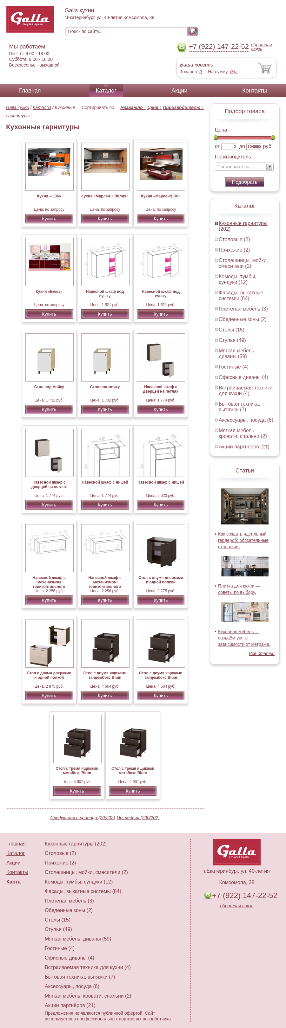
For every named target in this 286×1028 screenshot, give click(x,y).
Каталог (106, 90)
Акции (179, 90)
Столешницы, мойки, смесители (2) (243, 263)
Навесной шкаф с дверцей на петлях (161, 389)
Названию (133, 107)
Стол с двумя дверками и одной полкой (160, 579)
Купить (49, 218)
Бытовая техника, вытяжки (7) (239, 406)
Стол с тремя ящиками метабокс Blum (77, 770)
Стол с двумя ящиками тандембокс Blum (104, 675)
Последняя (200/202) (138, 817)
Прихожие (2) (234, 250)
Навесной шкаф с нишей (105, 482)
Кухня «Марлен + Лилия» (104, 196)
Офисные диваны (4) (243, 377)
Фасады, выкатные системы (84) (241, 295)
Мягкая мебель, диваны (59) (237, 353)
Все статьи (262, 653)
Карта (13, 881)
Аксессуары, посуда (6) (246, 420)
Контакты (254, 90)
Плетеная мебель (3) (243, 309)
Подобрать (245, 182)
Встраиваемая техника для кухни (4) (246, 390)
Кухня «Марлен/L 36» (160, 196)
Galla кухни (17, 107)
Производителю (183, 107)
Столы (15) (231, 329)
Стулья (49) (232, 340)
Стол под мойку (49, 387)
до (242, 146)
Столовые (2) (234, 239)
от (217, 146)
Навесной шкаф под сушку (105, 293)
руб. (268, 146)
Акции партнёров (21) (244, 446)
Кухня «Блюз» (49, 291)
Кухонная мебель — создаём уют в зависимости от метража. (244, 638)
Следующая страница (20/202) (82, 817)
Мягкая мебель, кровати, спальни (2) (243, 433)
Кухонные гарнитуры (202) (76, 843)
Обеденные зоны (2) (243, 319)
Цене (154, 107)
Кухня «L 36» (49, 196)
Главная (30, 90)
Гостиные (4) (234, 366)
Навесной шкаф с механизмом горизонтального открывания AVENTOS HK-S (49, 586)
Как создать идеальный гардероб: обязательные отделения (243, 540)
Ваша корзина (196, 64)
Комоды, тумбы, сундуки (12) (237, 279)
